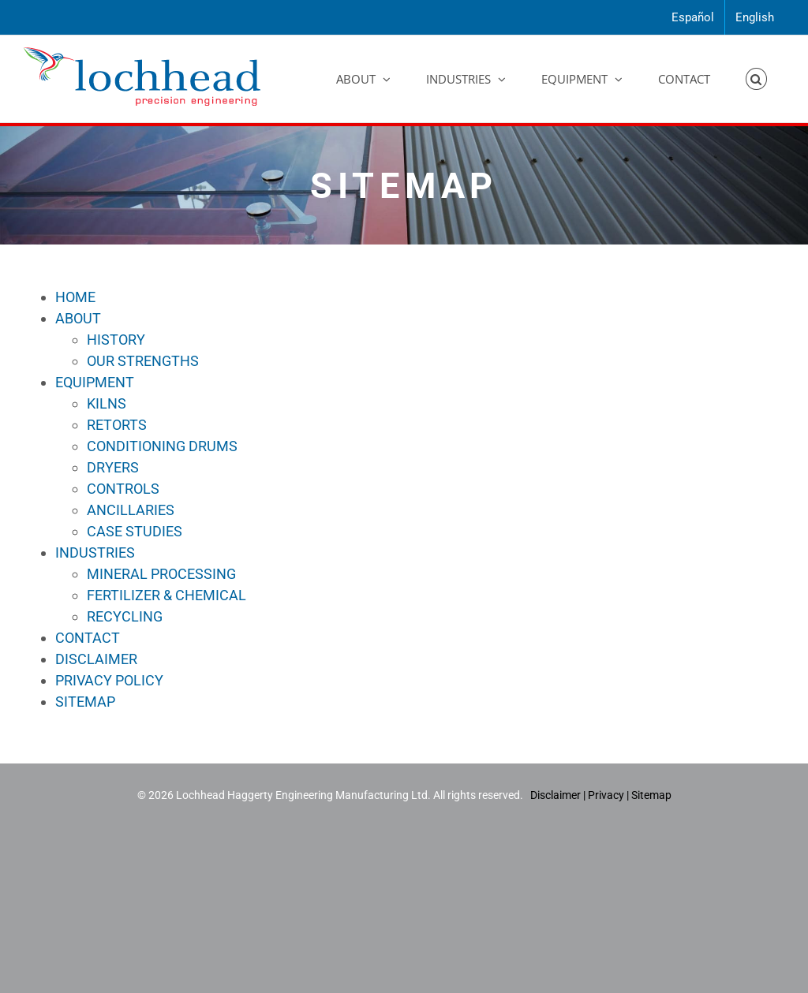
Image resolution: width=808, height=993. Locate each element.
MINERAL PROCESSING (161, 574)
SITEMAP (85, 701)
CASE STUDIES (134, 531)
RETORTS (117, 424)
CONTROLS (123, 488)
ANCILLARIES (130, 510)
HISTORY (116, 339)
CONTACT (87, 637)
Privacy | (608, 795)
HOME (75, 297)
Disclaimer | (559, 795)
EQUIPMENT (94, 382)
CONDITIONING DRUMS (162, 446)
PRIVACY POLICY (109, 680)
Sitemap (651, 795)
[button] (756, 78)
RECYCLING (125, 616)
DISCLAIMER (96, 659)
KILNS (106, 403)
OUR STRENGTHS (143, 361)
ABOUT (78, 318)
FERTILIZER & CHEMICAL (166, 595)
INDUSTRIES (95, 552)
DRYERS (113, 467)
